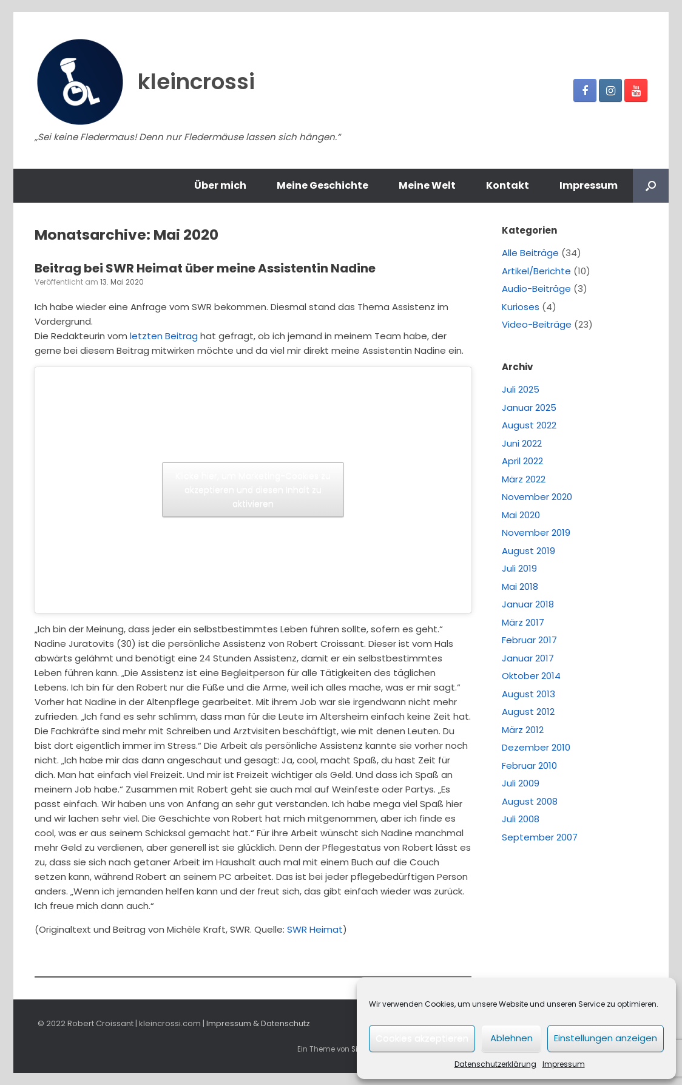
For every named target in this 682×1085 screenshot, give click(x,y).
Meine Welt (427, 185)
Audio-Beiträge (536, 288)
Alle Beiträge (530, 252)
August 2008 (530, 801)
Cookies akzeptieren (422, 1038)
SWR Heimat (315, 929)
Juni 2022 (522, 443)
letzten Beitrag (164, 336)
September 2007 (540, 837)
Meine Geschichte (322, 185)
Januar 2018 (528, 604)
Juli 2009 (520, 783)
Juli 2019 (519, 568)
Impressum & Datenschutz (258, 1023)
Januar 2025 (529, 407)
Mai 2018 (520, 586)
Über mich (220, 185)
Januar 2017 (528, 658)
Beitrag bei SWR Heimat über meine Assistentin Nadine (205, 268)
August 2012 (528, 711)
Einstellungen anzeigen (605, 1038)
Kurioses (520, 306)
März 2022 (523, 479)
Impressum (563, 1064)
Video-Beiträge (537, 324)
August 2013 (528, 694)
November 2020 (537, 496)
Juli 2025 (520, 389)
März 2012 (523, 729)
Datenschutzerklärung (495, 1064)
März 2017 (523, 622)
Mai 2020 (521, 515)
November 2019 (536, 532)
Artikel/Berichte (536, 271)
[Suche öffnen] (651, 186)
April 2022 (522, 461)
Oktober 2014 (531, 675)
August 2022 (529, 425)
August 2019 (528, 550)
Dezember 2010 (536, 747)
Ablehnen (511, 1038)
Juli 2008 (520, 819)
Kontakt (507, 185)
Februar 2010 (529, 765)
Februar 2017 (529, 640)
